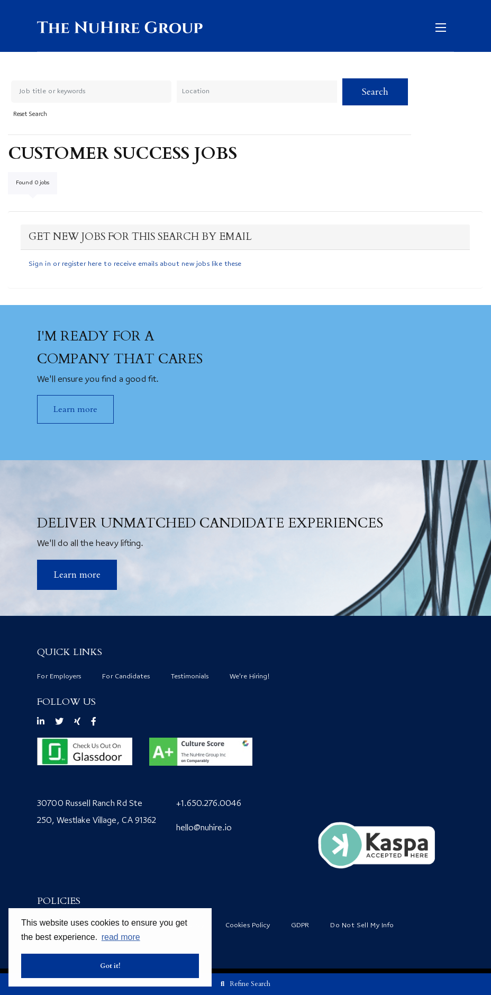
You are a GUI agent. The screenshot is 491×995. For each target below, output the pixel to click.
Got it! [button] (110, 966)
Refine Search (250, 984)
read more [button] (121, 937)
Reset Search (30, 115)
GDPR (300, 925)
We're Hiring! (250, 677)
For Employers (59, 677)
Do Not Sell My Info (362, 925)
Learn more (75, 409)
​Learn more (77, 574)
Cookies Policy (247, 925)
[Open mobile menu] (443, 27)
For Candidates (126, 677)
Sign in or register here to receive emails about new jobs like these (135, 264)
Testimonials (189, 677)
